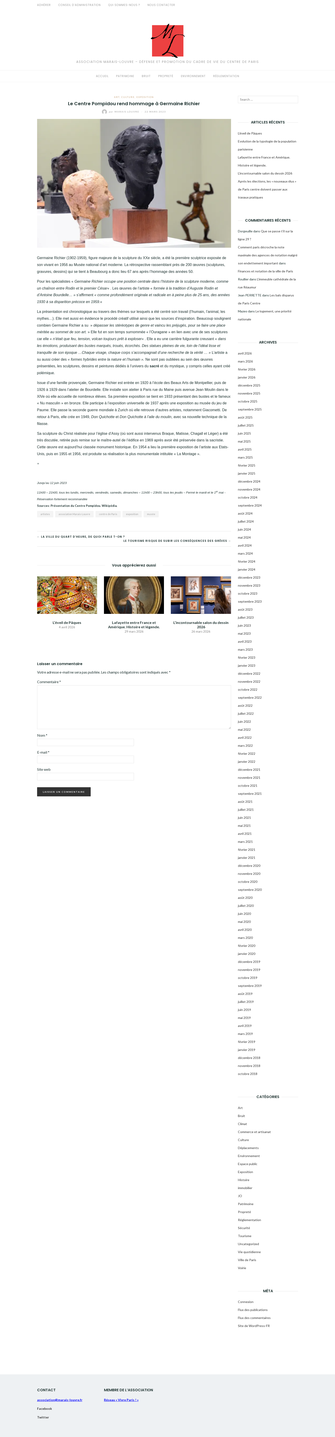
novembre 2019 (249, 970)
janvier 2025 (246, 473)
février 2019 (246, 1042)
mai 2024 (244, 537)
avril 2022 (245, 737)
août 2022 (245, 705)
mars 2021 (245, 841)
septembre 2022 (250, 697)
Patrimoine (125, 76)
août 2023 (245, 609)
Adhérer (44, 5)
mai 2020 (244, 922)
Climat (242, 1124)
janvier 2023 (246, 665)
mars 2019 (245, 1034)
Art (117, 97)
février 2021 (246, 849)
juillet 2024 (246, 521)
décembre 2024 (249, 481)
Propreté (165, 76)
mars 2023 (245, 649)
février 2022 (246, 753)
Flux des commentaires (254, 1318)
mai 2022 (244, 729)
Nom (42, 735)
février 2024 (246, 561)
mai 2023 (244, 633)
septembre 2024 (250, 505)
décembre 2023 (249, 577)
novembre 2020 (249, 874)
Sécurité (244, 1228)
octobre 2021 (247, 785)
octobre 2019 (247, 978)
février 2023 (246, 657)
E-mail (43, 752)
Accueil (102, 76)
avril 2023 (245, 641)
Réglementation (226, 76)
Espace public (247, 1164)
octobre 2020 (247, 882)
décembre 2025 (249, 385)
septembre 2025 (250, 409)
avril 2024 (245, 545)
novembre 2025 (249, 393)
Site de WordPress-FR (254, 1326)
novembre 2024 (249, 489)
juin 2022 (244, 721)
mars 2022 (245, 745)
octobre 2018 (247, 1074)
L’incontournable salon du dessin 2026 (201, 624)
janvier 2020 (246, 954)
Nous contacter (161, 5)
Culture (128, 97)
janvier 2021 (246, 858)
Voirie (242, 1268)
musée (151, 514)
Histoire (243, 1180)
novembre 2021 (249, 777)
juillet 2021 (246, 809)
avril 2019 (245, 1026)
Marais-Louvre (121, 111)
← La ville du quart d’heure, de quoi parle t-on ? (81, 537)
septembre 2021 (250, 793)
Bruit (146, 76)
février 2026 (246, 369)
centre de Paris (108, 514)
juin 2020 (244, 914)
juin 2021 (244, 817)
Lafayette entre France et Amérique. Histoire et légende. (134, 624)
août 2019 (245, 994)
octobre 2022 (247, 689)
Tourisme (244, 1236)
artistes (45, 514)
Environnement (193, 76)
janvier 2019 (246, 1050)
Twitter (43, 1417)
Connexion (245, 1302)
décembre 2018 (249, 1058)
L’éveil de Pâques (67, 622)
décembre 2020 (249, 866)
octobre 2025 (247, 401)
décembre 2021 (249, 769)
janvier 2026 (246, 377)
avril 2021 (245, 833)
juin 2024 (244, 529)
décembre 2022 (249, 673)
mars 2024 (245, 553)
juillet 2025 (246, 425)
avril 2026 (245, 353)
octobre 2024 (247, 497)
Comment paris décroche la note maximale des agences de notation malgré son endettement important (267, 255)
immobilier (245, 1188)
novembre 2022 (249, 681)
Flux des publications (253, 1310)
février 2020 (246, 946)
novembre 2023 (249, 585)
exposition (132, 514)
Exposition (145, 97)
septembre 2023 (250, 601)
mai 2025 (244, 441)
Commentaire (49, 682)
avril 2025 (245, 449)
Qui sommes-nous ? (124, 5)
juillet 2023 (246, 617)
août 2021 (245, 801)
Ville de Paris (247, 1260)
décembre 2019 (249, 962)
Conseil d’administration (79, 5)
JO (240, 1196)
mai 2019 (244, 1018)
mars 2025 (245, 457)
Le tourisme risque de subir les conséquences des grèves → (177, 541)
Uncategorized (248, 1244)
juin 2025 (244, 433)
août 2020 (245, 898)
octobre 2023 (247, 593)
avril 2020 (245, 930)
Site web (44, 769)
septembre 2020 (250, 890)
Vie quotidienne (249, 1252)
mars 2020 (245, 938)
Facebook (44, 1408)
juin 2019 (244, 1010)
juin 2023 (244, 625)
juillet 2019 (246, 1002)
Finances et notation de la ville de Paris (265, 271)
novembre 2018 (249, 1066)
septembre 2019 (250, 986)
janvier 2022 (246, 761)
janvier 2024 (246, 569)
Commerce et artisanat (254, 1132)
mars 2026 (245, 361)
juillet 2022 (246, 713)
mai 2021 (244, 825)
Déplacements (248, 1148)
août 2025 (245, 417)
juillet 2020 (246, 906)
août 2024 (245, 513)
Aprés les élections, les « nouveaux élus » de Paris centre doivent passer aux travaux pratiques (267, 189)
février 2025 (246, 465)
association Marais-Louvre (74, 514)
